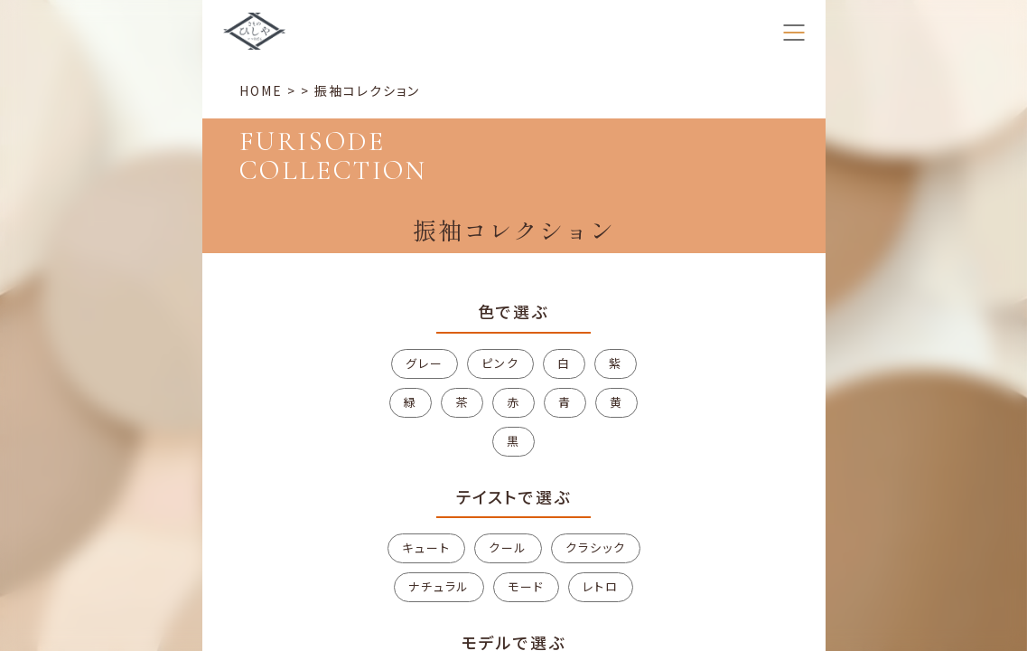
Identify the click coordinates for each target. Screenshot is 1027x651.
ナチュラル (439, 586)
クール (508, 547)
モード (526, 586)
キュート (426, 547)
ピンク (500, 363)
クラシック (595, 547)
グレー (424, 363)
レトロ (601, 586)
